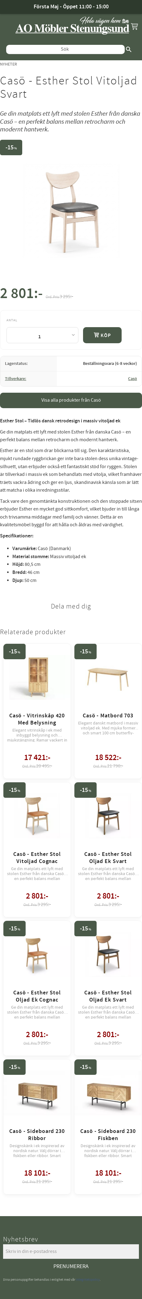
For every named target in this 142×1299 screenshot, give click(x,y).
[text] (21, 295)
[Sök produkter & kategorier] (65, 49)
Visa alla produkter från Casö (71, 400)
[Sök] (129, 49)
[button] (134, 26)
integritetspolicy (88, 1279)
